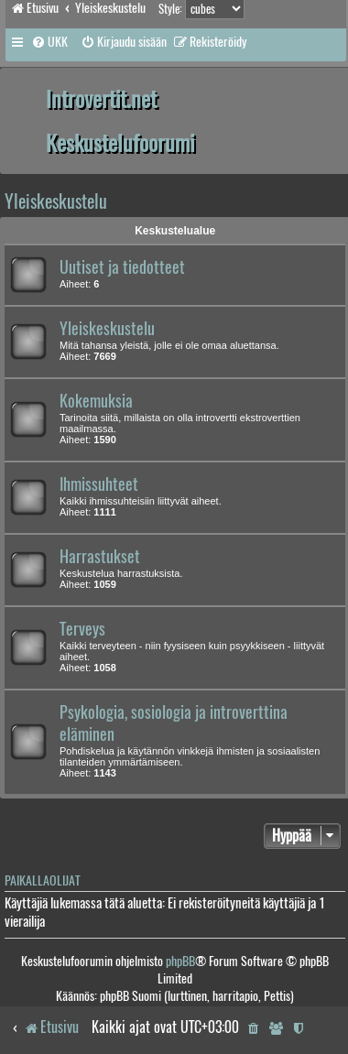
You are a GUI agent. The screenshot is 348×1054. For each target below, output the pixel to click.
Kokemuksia (96, 401)
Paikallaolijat (43, 880)
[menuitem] (49, 42)
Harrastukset (100, 557)
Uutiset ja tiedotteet (122, 267)
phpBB (180, 961)
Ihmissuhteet (99, 484)
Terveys (82, 629)
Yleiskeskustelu (56, 201)
